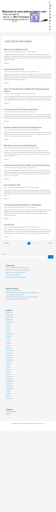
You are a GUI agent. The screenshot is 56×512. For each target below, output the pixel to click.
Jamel (7, 297)
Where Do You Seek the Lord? (16, 49)
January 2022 (9, 398)
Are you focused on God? (14, 69)
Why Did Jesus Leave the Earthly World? (20, 145)
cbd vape (8, 292)
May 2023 (8, 369)
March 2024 (8, 348)
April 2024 (8, 345)
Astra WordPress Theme (38, 423)
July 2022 (8, 391)
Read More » (7, 63)
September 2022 (10, 388)
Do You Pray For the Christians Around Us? (21, 109)
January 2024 (9, 352)
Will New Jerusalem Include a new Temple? (16, 277)
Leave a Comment (8, 71)
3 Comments (7, 167)
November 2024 (9, 333)
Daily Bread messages (15, 51)
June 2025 (8, 326)
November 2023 (9, 355)
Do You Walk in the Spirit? (15, 290)
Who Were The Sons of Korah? (13, 274)
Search (4, 254)
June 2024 (8, 341)
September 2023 (10, 360)
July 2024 (8, 338)
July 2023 (8, 364)
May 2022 (8, 395)
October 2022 (9, 386)
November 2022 (9, 383)
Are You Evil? (9, 225)
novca (7, 294)
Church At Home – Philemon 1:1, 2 (21, 299)
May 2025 (8, 329)
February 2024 (9, 350)
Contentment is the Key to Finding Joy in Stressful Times (27, 165)
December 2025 (9, 314)
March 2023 (8, 374)
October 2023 (9, 357)
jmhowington (50, 16)
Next (51, 243)
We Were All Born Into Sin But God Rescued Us (23, 127)
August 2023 (9, 362)
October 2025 (9, 319)
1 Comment (6, 51)
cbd (7, 290)
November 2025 (9, 317)
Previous (6, 243)
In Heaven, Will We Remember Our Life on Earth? (17, 267)
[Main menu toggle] (54, 16)
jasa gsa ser (8, 299)
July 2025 (8, 324)
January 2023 (9, 379)
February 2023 (9, 376)
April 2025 (8, 331)
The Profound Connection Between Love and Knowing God (24, 297)
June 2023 (8, 367)
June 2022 (8, 393)
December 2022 (9, 381)
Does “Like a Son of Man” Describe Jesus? (16, 272)
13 (37, 243)
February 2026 (9, 312)
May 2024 (8, 343)
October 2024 (9, 336)
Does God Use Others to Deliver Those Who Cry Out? (18, 270)
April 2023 (8, 372)
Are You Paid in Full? (12, 185)
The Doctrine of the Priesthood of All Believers (22, 205)
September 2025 (10, 322)
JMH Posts (23, 51)
